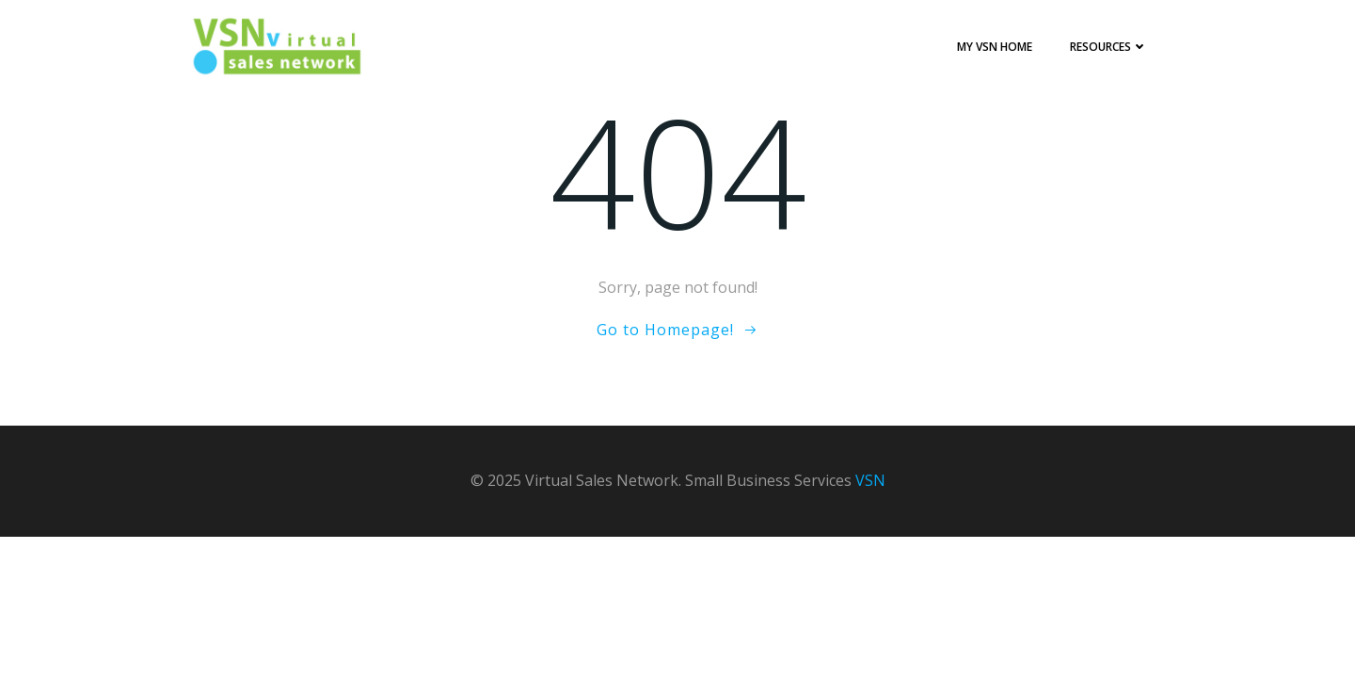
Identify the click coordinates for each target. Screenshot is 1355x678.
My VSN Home (994, 47)
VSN (870, 480)
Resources (1109, 47)
